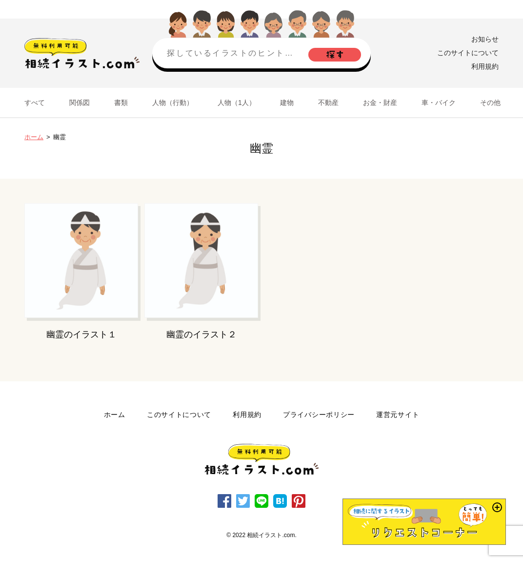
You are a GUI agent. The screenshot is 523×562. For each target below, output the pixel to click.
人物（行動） (172, 102)
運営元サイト (397, 414)
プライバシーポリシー (319, 414)
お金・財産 (380, 102)
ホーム (33, 137)
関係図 (79, 102)
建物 (287, 102)
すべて (34, 102)
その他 (490, 102)
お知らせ (485, 39)
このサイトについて (468, 53)
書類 (121, 102)
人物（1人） (237, 102)
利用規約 (485, 66)
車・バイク (439, 102)
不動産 (328, 102)
